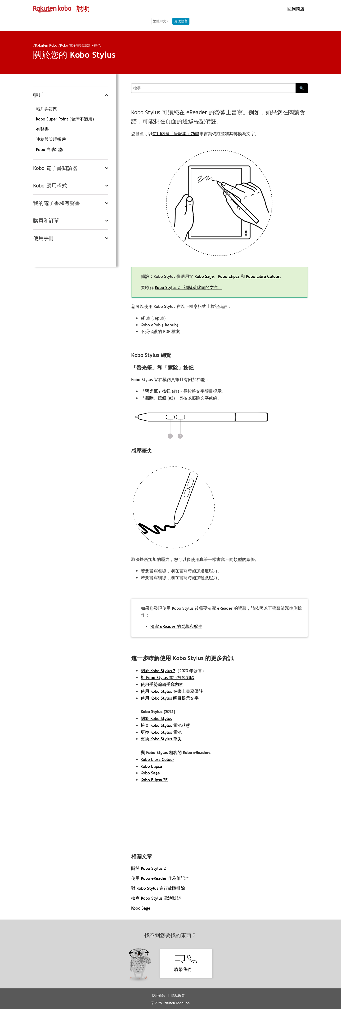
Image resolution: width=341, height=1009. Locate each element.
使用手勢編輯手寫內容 (162, 684)
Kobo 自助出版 (49, 149)
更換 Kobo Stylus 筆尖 (161, 739)
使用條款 (158, 995)
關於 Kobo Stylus (156, 718)
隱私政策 (178, 995)
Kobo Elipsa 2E (154, 779)
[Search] (213, 88)
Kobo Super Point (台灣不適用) (65, 119)
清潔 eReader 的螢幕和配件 (182, 626)
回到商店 (295, 9)
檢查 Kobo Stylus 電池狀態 (165, 725)
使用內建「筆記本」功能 (176, 133)
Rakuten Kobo (44, 45)
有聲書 (42, 129)
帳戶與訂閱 (46, 108)
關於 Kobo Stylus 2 (158, 670)
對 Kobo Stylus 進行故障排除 (167, 677)
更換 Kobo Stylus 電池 (161, 732)
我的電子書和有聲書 (56, 203)
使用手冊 (43, 238)
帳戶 (38, 95)
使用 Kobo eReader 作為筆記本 (160, 878)
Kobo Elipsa (234, 276)
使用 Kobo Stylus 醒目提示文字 (170, 698)
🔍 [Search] (301, 88)
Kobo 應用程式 (50, 185)
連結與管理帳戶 (51, 139)
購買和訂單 (46, 221)
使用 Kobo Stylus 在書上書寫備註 (172, 691)
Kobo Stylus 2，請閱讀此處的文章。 (194, 287)
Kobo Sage (210, 276)
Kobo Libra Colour (269, 276)
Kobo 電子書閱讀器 (73, 45)
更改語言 (181, 21)
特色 (95, 45)
